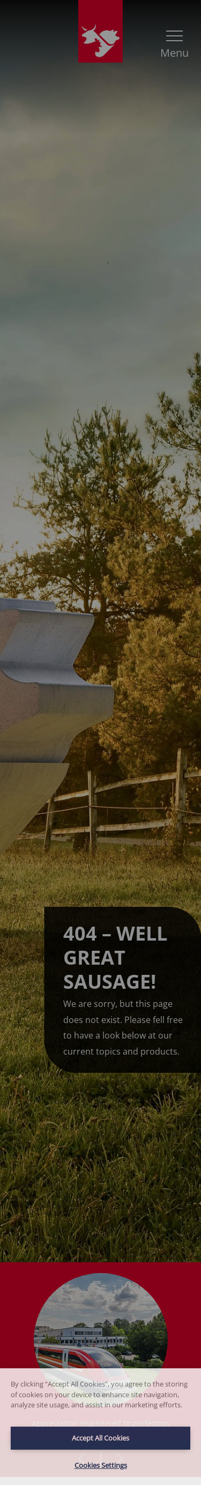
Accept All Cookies (100, 1438)
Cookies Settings (101, 1465)
